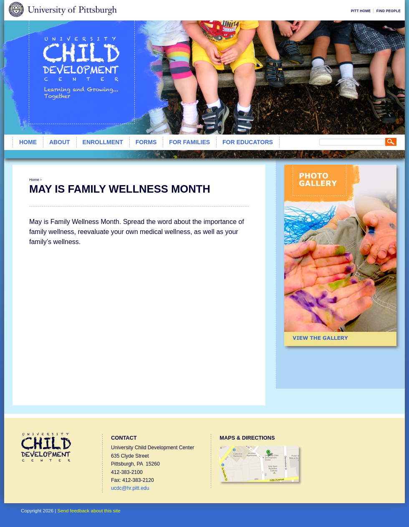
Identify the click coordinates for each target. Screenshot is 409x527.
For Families (189, 142)
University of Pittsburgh (62, 10)
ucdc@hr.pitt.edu (130, 488)
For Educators (247, 142)
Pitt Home (361, 11)
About (59, 142)
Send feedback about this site (89, 510)
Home (28, 142)
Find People (388, 11)
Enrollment (103, 142)
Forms (146, 142)
